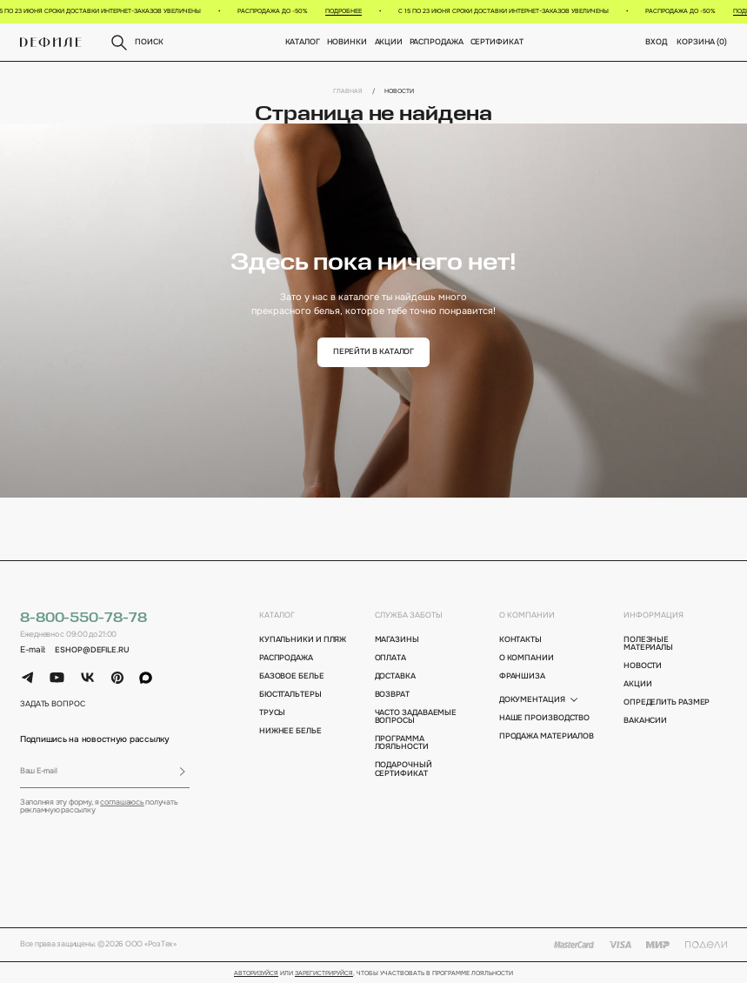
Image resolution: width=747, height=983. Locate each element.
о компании (527, 615)
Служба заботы (409, 615)
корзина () (702, 42)
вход (656, 42)
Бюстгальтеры (290, 695)
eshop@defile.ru (92, 650)
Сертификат (496, 42)
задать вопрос (52, 704)
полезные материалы (648, 644)
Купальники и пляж (303, 640)
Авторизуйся (256, 973)
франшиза (522, 676)
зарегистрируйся (324, 973)
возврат (392, 695)
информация (654, 615)
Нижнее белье (290, 731)
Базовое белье (291, 676)
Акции (388, 42)
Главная (348, 91)
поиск (136, 42)
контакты (520, 640)
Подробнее (348, 11)
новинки (347, 42)
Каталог (302, 42)
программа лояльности (402, 743)
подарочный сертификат (403, 769)
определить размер (667, 702)
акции (638, 684)
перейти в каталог (374, 352)
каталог (277, 615)
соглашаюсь (121, 802)
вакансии (645, 721)
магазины (397, 640)
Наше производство (544, 718)
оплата (391, 658)
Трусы (272, 713)
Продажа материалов (546, 736)
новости (643, 666)
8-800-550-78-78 (83, 618)
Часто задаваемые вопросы (416, 717)
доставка (395, 676)
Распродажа (436, 42)
